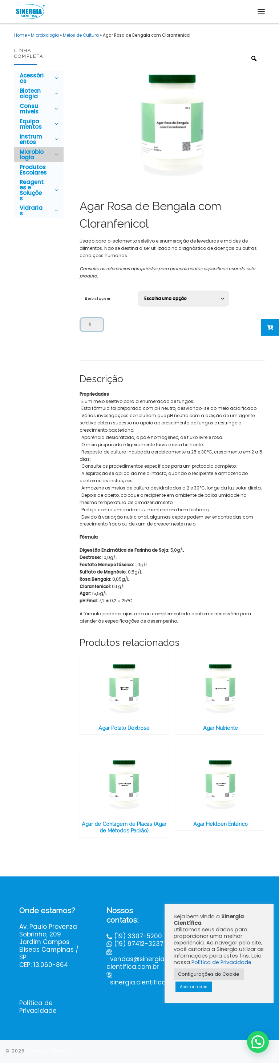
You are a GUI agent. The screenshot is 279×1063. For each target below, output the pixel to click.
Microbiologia (45, 35)
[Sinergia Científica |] (29, 11)
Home (20, 35)
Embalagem (97, 298)
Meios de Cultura (81, 35)
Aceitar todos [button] (193, 987)
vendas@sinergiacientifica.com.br (135, 963)
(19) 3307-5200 (138, 936)
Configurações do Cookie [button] (208, 974)
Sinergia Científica (52, 1051)
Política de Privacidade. (221, 962)
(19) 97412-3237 (138, 944)
